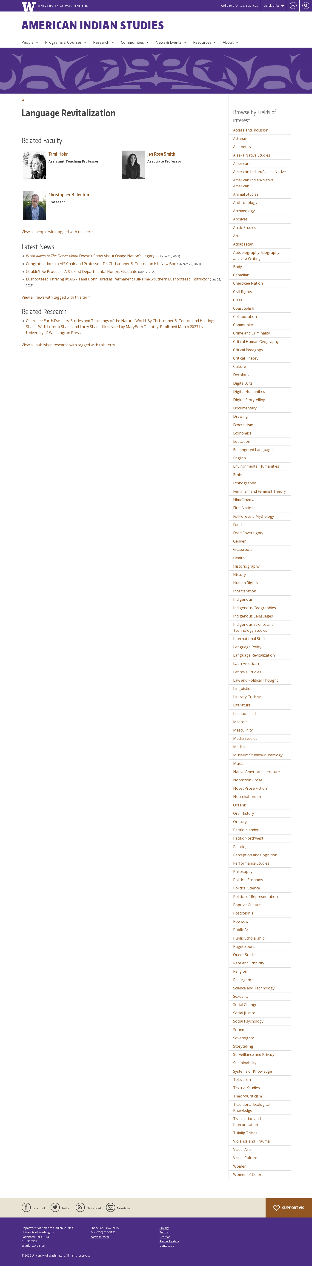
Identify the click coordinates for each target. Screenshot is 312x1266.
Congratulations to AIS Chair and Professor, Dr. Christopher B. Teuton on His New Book (102, 263)
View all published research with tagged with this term (68, 344)
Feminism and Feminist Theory (259, 491)
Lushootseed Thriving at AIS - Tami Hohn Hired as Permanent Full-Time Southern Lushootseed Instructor (117, 279)
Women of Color (247, 1174)
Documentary (245, 408)
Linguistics (242, 688)
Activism (240, 138)
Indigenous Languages (253, 616)
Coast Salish (243, 308)
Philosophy (242, 871)
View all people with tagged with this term (58, 231)
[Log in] (293, 5)
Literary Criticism (247, 696)
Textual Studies (246, 1087)
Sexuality (241, 996)
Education (241, 441)
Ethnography (244, 483)
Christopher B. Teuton (69, 194)
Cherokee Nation (248, 283)
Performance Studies (251, 863)
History (239, 574)
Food (237, 524)
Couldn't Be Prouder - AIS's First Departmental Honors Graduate (81, 271)
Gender (239, 541)
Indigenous (243, 599)
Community (243, 324)
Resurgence (243, 979)
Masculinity (243, 730)
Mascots (240, 721)
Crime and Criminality (251, 333)
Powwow (240, 921)
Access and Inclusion (250, 130)
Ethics (238, 474)
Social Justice (244, 1012)
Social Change (245, 1004)
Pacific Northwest (248, 838)
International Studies (251, 638)
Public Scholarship (249, 938)
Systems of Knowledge (252, 1071)
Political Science (246, 888)
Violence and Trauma (251, 1141)
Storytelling (243, 1046)
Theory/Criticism (247, 1096)
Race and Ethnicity (248, 963)
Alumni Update (169, 1241)
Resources (202, 42)
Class (237, 300)
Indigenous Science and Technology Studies (253, 627)
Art (235, 235)
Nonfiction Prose (247, 780)
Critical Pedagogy (248, 349)
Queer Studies (245, 954)
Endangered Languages (253, 449)
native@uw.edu (100, 1237)
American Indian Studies (93, 25)
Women (239, 1166)
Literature (242, 705)
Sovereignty (243, 1037)
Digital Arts (242, 383)
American (241, 163)
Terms (164, 1232)
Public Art (241, 929)
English (239, 457)
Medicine (241, 746)
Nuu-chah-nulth (247, 796)
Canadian (241, 274)
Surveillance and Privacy (253, 1054)
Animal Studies (245, 194)
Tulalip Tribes (245, 1132)
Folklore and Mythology (253, 516)
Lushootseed (244, 713)
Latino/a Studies (247, 671)
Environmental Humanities (256, 466)
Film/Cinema (243, 499)
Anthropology (245, 202)
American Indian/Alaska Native (259, 171)
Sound (238, 1029)
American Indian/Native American (253, 183)
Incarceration (244, 591)
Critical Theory (245, 358)
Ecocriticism (243, 424)
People (28, 42)
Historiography (246, 566)
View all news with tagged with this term (56, 297)
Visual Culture (245, 1157)
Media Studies (245, 738)
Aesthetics (242, 146)
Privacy (164, 1228)
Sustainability (244, 1062)
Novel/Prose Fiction (250, 788)
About (228, 42)
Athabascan (243, 244)
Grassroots (242, 549)
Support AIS (288, 1208)
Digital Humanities (249, 391)
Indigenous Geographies (254, 607)
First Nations (244, 507)
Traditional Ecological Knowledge (251, 1107)
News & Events (168, 42)
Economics (242, 433)
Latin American (246, 663)
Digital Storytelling (249, 399)
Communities (132, 42)
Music (238, 763)
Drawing (240, 416)
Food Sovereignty (248, 532)
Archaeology (244, 210)
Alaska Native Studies (251, 155)
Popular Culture (247, 904)
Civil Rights (242, 291)
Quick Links (272, 6)
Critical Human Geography (256, 341)
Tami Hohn (59, 154)
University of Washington (48, 1255)
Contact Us (167, 1246)
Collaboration (245, 316)
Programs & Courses (63, 42)
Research (101, 42)
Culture (239, 366)
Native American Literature (256, 771)
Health (239, 557)
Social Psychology (248, 1021)
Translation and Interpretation (247, 1121)
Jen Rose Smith (161, 154)
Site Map (165, 1237)
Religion (240, 971)
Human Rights (245, 582)
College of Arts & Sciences (239, 6)
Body (237, 266)
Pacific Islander (246, 829)
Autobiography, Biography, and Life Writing (256, 255)
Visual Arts (242, 1149)
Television (242, 1079)
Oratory (240, 821)
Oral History (243, 813)
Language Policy (247, 646)
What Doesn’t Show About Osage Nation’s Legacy (90, 255)
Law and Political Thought (255, 680)
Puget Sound (244, 946)
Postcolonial (243, 913)
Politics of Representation (255, 896)
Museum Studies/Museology (258, 754)
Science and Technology (254, 988)
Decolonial (242, 374)
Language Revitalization (254, 655)
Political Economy (248, 879)
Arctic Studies (244, 227)
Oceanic (239, 805)
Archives (240, 219)
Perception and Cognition (255, 854)
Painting (240, 846)
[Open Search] (306, 5)
